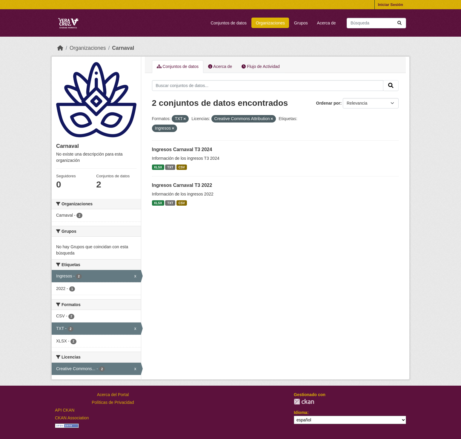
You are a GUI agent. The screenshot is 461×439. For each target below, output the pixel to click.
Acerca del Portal (113, 394)
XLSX (158, 167)
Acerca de (326, 23)
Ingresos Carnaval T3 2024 (182, 149)
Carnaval (123, 48)
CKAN (304, 401)
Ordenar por (328, 103)
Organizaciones (270, 23)
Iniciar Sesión (390, 4)
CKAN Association (72, 417)
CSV (182, 167)
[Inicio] (60, 48)
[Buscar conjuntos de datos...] (376, 23)
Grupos (301, 23)
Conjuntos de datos (228, 23)
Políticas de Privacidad (113, 402)
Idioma (300, 412)
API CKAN (64, 410)
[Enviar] (399, 23)
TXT (170, 167)
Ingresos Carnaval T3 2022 (182, 185)
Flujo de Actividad (261, 66)
